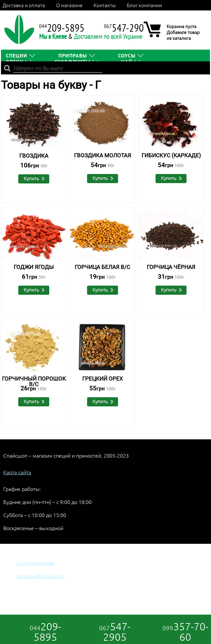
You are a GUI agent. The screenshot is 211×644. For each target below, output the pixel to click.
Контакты (105, 5)
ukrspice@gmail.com (40, 575)
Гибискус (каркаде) (171, 155)
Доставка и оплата (24, 5)
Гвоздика (33, 155)
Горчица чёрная (171, 267)
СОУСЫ (127, 55)
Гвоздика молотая (102, 155)
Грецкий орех (102, 378)
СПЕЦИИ (16, 55)
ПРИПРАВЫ (72, 55)
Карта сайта (17, 472)
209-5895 (45, 631)
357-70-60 (185, 631)
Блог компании (144, 5)
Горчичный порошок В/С (34, 381)
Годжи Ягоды (34, 267)
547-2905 (114, 631)
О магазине (69, 5)
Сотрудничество (35, 562)
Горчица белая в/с (102, 267)
